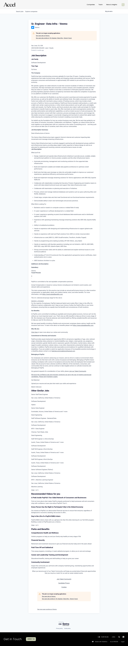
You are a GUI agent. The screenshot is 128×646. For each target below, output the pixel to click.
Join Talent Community (64, 579)
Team (100, 5)
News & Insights (111, 5)
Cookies (63, 587)
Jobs (113, 637)
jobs (20, 11)
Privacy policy (59, 628)
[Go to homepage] (9, 4)
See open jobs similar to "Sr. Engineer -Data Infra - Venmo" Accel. (54, 38)
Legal (122, 642)
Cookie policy (67, 628)
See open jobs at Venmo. (43, 35)
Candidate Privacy (64, 583)
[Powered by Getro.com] (64, 624)
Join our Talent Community (77, 371)
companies (33, 11)
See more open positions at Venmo (47, 609)
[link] (64, 400)
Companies (91, 5)
